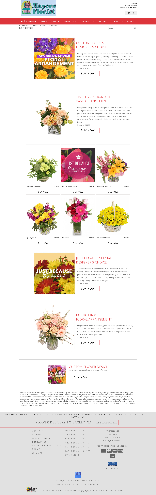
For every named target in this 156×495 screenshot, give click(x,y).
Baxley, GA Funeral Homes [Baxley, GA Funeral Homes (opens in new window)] (68, 481)
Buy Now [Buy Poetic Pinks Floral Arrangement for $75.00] (88, 342)
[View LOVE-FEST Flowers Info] (78, 216)
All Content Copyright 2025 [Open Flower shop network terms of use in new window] (56, 490)
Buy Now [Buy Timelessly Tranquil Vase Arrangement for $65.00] (88, 130)
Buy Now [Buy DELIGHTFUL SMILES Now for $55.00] (113, 243)
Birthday (55, 21)
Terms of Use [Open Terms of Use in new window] (85, 492)
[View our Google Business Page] (78, 478)
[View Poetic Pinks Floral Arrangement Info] (54, 329)
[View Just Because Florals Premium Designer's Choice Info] (78, 165)
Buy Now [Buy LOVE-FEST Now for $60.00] (78, 243)
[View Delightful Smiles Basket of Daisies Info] (113, 216)
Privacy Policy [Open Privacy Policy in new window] (99, 490)
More (131, 21)
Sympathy (70, 21)
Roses (44, 21)
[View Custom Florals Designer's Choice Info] (54, 58)
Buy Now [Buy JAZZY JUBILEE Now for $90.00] (43, 243)
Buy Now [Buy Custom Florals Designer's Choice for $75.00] (88, 73)
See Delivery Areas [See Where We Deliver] (106, 422)
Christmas (31, 21)
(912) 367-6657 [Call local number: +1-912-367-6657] (131, 7)
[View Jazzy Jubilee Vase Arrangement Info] (43, 216)
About (118, 21)
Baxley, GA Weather (65, 484)
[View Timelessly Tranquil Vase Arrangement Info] (54, 114)
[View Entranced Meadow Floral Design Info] (113, 165)
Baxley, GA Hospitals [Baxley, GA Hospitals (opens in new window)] (90, 481)
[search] (135, 28)
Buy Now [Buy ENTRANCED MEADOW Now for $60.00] (113, 191)
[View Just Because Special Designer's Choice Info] (54, 273)
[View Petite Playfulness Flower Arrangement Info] (43, 165)
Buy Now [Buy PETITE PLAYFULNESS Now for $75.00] (43, 191)
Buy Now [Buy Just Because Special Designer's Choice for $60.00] (88, 288)
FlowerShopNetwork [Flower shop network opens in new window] (80, 490)
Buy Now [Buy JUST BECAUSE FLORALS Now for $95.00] (78, 191)
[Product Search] (121, 28)
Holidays (104, 21)
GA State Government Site (87, 484)
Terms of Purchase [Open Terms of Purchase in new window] (117, 490)
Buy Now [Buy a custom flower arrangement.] (81, 377)
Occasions (87, 21)
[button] (131, 13)
